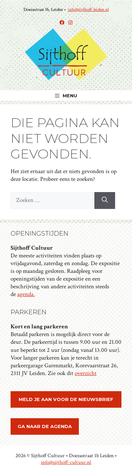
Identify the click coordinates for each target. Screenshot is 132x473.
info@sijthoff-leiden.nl (88, 10)
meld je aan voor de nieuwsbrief (66, 399)
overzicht (85, 373)
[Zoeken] (104, 200)
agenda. (26, 294)
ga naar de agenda (45, 426)
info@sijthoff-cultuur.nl (66, 462)
